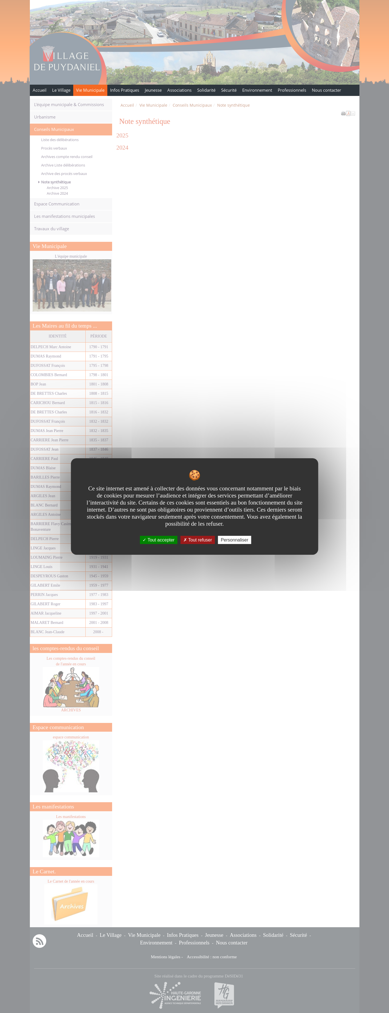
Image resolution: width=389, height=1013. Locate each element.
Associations (179, 90)
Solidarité (206, 90)
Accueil (39, 90)
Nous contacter (326, 90)
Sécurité (229, 90)
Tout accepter (158, 540)
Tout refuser (197, 540)
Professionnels (292, 90)
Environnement (257, 90)
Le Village (61, 90)
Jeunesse (153, 90)
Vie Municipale (90, 90)
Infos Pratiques (124, 90)
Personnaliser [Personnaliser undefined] (234, 540)
